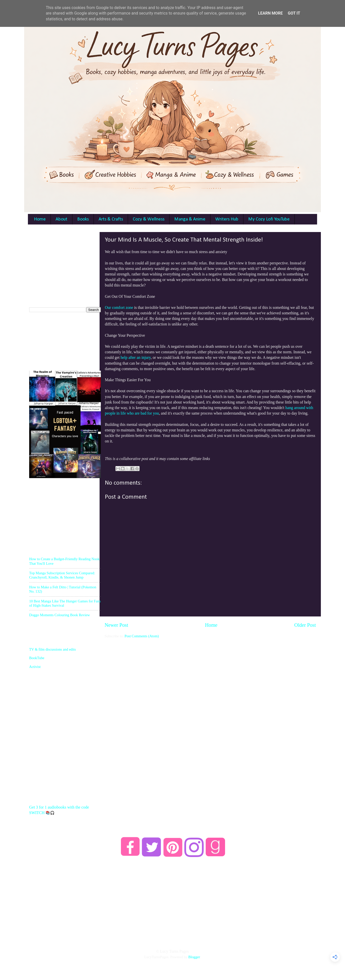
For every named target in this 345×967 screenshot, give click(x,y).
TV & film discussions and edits (52, 649)
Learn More (270, 13)
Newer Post (116, 625)
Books (83, 219)
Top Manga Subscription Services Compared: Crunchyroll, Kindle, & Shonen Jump (62, 575)
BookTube (36, 658)
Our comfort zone (119, 307)
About (61, 219)
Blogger (194, 957)
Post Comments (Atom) (141, 636)
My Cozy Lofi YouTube (269, 219)
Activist (35, 667)
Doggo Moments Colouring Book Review (59, 615)
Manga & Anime (189, 219)
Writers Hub (226, 219)
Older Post (305, 625)
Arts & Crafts (111, 219)
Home (40, 219)
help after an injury (135, 357)
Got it (294, 13)
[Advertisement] (210, 674)
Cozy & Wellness (148, 219)
